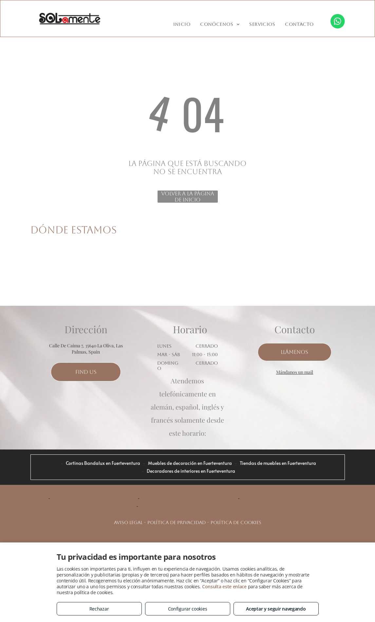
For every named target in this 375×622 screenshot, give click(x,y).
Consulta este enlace (224, 586)
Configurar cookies (187, 609)
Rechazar (99, 609)
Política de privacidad (176, 522)
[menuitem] (182, 24)
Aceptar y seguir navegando (276, 609)
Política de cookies (236, 522)
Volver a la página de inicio (187, 197)
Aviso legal (128, 522)
